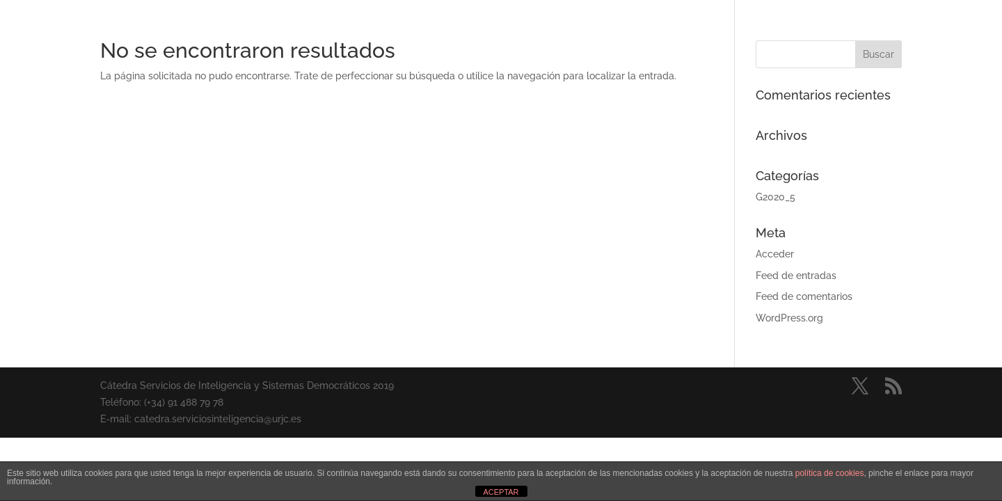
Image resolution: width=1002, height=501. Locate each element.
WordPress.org (789, 318)
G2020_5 (775, 196)
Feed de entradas (796, 275)
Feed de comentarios (804, 296)
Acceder (775, 254)
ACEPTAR (500, 492)
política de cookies (829, 473)
